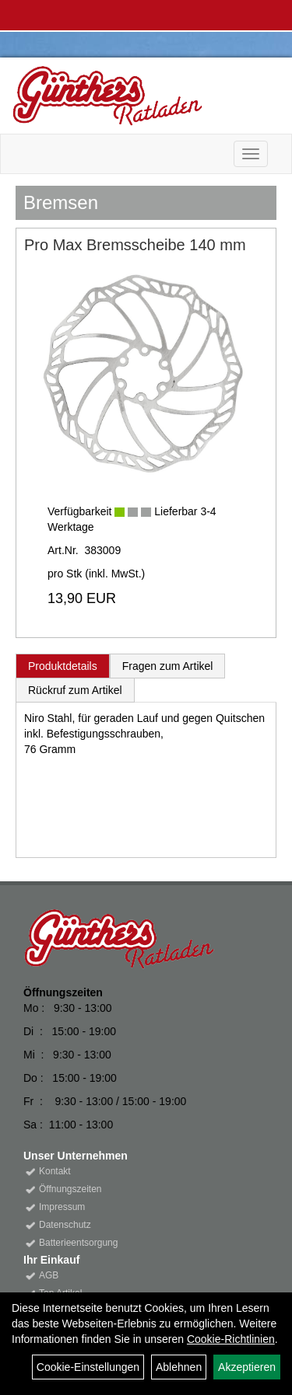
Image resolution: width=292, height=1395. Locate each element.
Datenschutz (65, 1224)
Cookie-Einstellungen (88, 1367)
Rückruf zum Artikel (75, 690)
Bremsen (60, 202)
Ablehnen (179, 1367)
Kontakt (55, 1171)
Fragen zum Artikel (167, 666)
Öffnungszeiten (70, 1189)
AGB (48, 1275)
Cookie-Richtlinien (231, 1339)
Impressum (62, 1206)
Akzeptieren (247, 1367)
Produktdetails (62, 666)
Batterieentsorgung (78, 1242)
